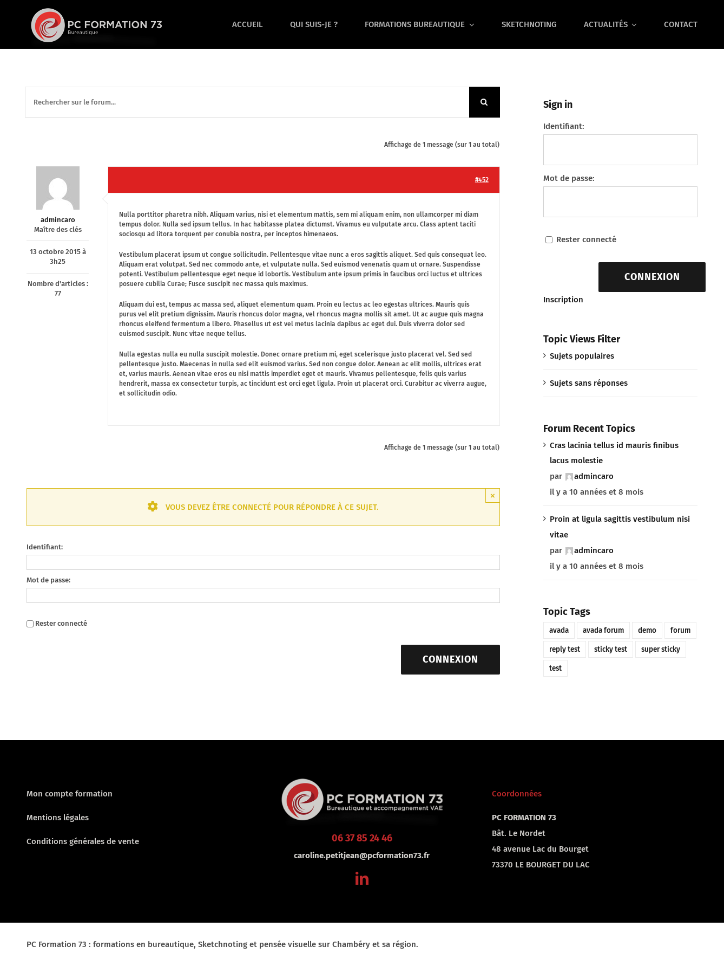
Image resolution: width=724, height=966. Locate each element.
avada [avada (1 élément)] (559, 630)
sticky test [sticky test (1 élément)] (610, 649)
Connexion (450, 659)
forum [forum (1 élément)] (680, 630)
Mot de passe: (48, 580)
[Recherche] (484, 102)
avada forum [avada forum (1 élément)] (603, 630)
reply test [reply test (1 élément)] (564, 649)
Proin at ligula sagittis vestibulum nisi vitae (620, 527)
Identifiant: (45, 547)
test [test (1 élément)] (555, 668)
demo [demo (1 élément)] (647, 630)
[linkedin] (362, 878)
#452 (482, 180)
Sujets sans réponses (589, 383)
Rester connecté (61, 623)
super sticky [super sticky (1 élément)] (660, 649)
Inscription (563, 299)
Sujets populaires (582, 356)
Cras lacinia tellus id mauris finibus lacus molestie (614, 453)
